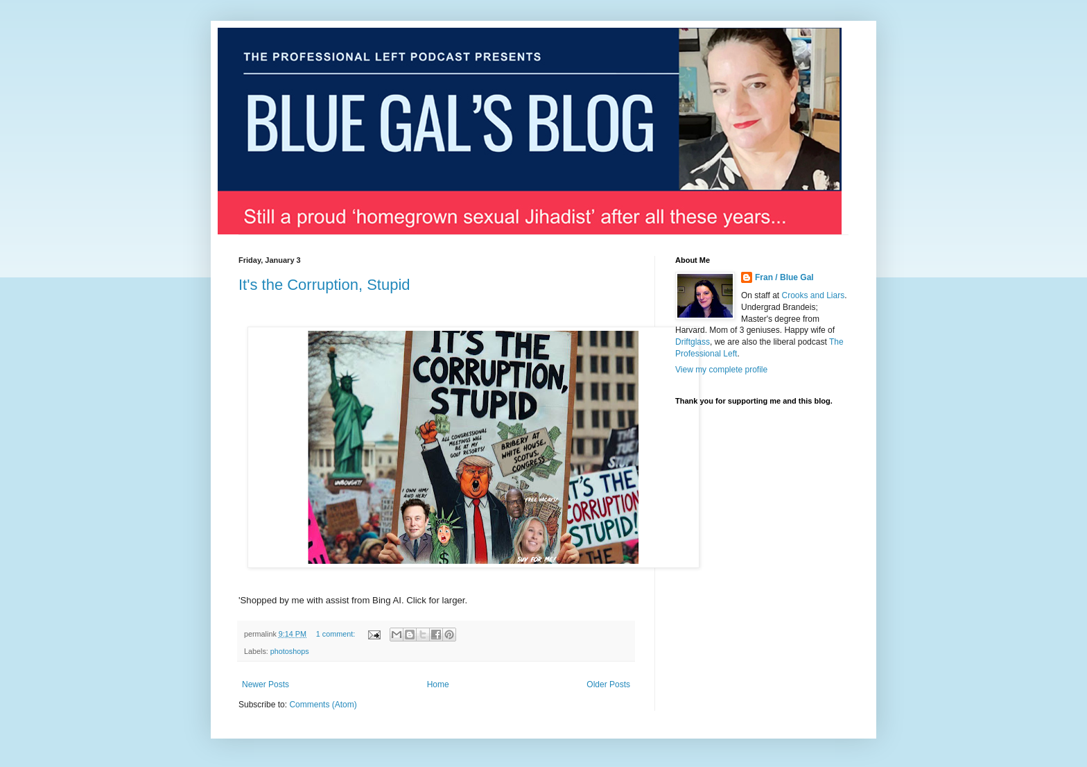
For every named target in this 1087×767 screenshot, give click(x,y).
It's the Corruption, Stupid (324, 284)
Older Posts (608, 684)
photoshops (289, 651)
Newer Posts (265, 684)
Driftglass (692, 342)
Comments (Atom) (322, 704)
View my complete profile (721, 369)
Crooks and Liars (812, 295)
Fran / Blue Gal (784, 277)
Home (438, 684)
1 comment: (336, 634)
